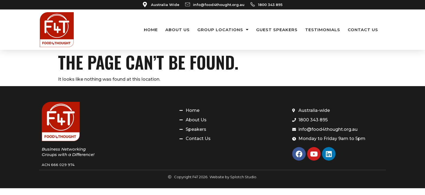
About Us (177, 29)
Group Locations (223, 29)
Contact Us (363, 29)
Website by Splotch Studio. (233, 177)
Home (151, 29)
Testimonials (322, 29)
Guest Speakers (277, 29)
